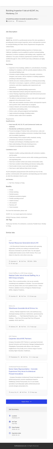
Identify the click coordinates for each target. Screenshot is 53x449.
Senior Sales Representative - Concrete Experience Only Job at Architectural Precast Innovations (23, 371)
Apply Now (26, 402)
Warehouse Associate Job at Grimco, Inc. (23, 308)
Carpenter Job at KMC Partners (20, 339)
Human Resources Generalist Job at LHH (23, 243)
